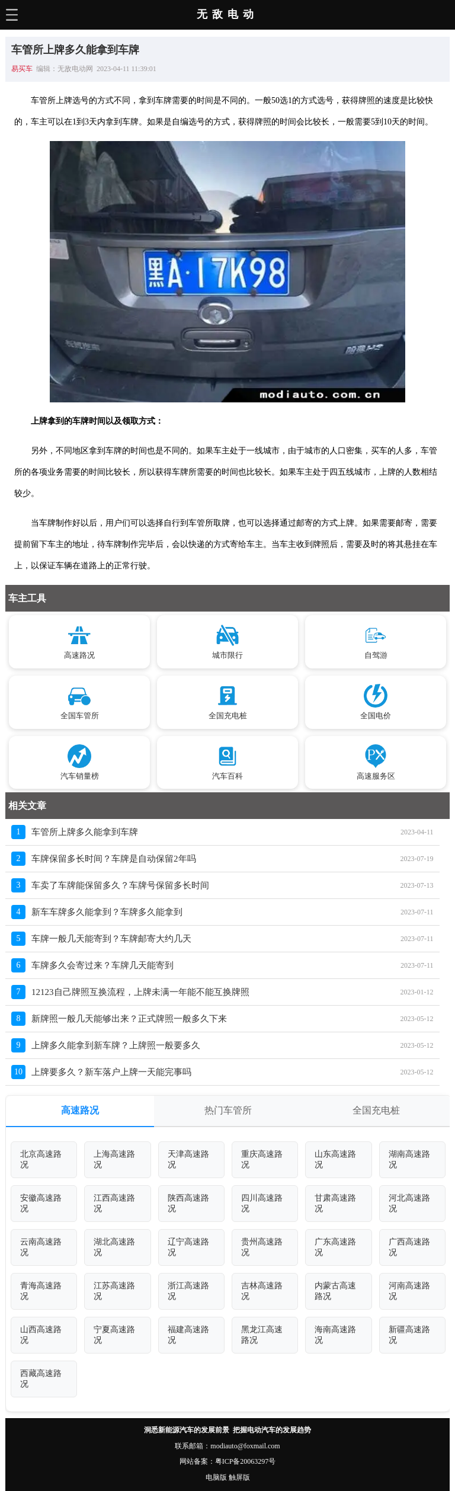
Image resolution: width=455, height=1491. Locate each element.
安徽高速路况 (41, 1203)
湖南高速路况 (409, 1159)
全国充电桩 (376, 1110)
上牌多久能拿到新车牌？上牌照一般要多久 (115, 1045)
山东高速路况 (335, 1159)
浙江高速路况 (188, 1291)
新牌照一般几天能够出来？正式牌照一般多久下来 (129, 1018)
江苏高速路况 (114, 1291)
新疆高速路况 (409, 1335)
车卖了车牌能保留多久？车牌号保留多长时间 (120, 885)
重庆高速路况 (262, 1159)
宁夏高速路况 (114, 1335)
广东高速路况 (335, 1247)
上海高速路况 (114, 1159)
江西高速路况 (114, 1203)
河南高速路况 (409, 1291)
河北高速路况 (409, 1203)
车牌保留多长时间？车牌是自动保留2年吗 (113, 858)
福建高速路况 (188, 1335)
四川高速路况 (262, 1203)
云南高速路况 (41, 1247)
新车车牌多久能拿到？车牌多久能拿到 (106, 912)
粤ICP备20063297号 (245, 1461)
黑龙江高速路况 (262, 1335)
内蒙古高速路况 (335, 1291)
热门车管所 (228, 1110)
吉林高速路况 (262, 1291)
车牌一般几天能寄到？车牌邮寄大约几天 (111, 938)
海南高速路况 (335, 1335)
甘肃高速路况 (335, 1203)
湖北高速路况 (114, 1247)
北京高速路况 (41, 1159)
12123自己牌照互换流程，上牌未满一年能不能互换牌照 (140, 992)
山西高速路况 (41, 1335)
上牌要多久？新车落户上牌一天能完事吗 (111, 1072)
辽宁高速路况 (188, 1247)
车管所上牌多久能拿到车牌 (84, 832)
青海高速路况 (41, 1291)
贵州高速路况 (262, 1247)
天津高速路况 (188, 1159)
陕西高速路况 (188, 1203)
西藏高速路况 (41, 1378)
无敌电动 (227, 14)
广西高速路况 (409, 1247)
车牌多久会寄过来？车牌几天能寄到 (102, 965)
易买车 (22, 69)
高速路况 (80, 1110)
